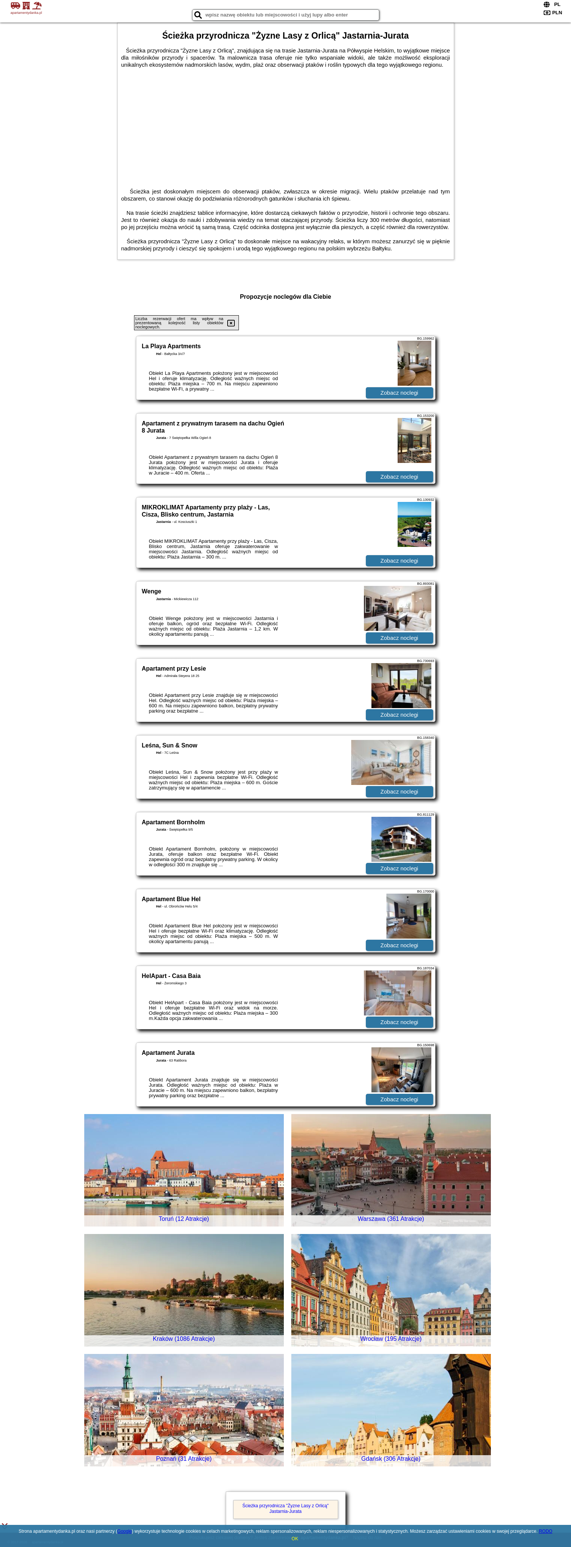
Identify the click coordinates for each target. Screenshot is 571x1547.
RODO (545, 1531)
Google (124, 1531)
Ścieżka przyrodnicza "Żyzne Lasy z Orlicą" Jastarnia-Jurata (285, 1508)
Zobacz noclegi (399, 392)
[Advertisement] (285, 124)
